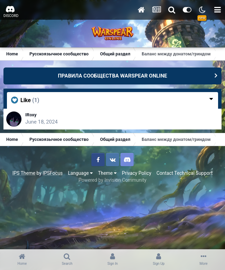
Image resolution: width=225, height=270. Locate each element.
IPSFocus (53, 173)
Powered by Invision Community (112, 180)
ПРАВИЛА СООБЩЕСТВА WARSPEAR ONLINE (112, 76)
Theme (107, 173)
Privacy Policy (136, 173)
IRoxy (31, 114)
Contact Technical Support (184, 173)
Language (80, 173)
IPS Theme (23, 173)
